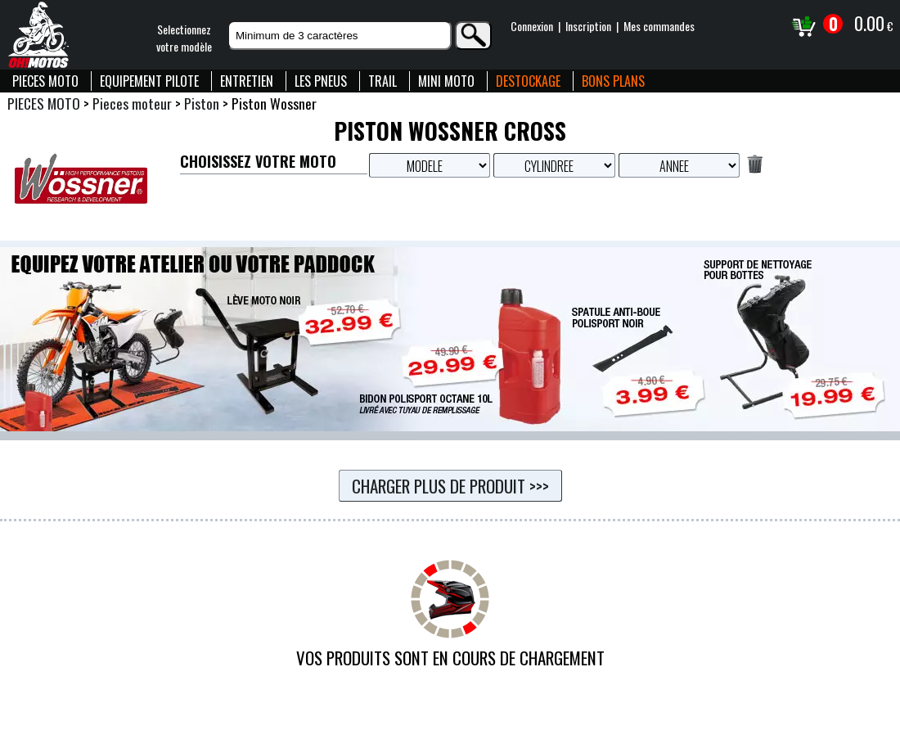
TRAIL (382, 81)
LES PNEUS (321, 81)
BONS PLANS (613, 81)
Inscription (588, 25)
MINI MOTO (446, 81)
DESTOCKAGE (528, 81)
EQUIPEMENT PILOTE (149, 81)
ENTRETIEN (246, 81)
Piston (201, 103)
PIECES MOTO (45, 81)
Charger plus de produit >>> (450, 485)
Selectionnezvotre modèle (184, 37)
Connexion (532, 25)
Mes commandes (659, 25)
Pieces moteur (132, 103)
